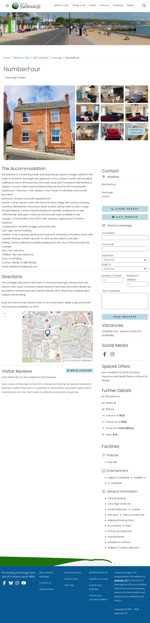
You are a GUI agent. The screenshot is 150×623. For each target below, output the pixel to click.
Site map (69, 585)
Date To (106, 264)
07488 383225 (125, 208)
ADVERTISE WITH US (98, 572)
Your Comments (111, 291)
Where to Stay (61, 5)
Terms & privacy (72, 572)
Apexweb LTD (121, 580)
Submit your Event (98, 578)
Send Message (125, 316)
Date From (108, 255)
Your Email (107, 244)
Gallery (130, 5)
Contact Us (45, 582)
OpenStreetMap (74, 360)
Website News (46, 589)
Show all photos (136, 131)
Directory (104, 5)
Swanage (56, 57)
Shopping (118, 5)
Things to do (79, 5)
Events (92, 5)
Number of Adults (111, 275)
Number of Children (133, 277)
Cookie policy (71, 578)
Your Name (108, 233)
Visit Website (125, 217)
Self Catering (40, 57)
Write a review (79, 370)
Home (7, 57)
